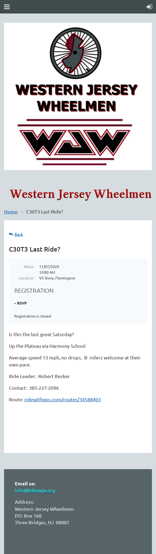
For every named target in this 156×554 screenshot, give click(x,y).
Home (11, 211)
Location (26, 277)
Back (19, 234)
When (29, 266)
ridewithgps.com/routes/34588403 (62, 399)
